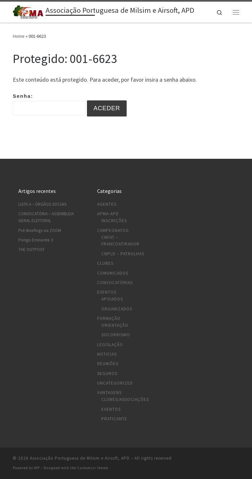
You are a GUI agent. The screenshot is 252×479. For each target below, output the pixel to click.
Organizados (116, 309)
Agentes (106, 204)
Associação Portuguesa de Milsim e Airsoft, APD (80, 458)
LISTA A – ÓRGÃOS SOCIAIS (42, 204)
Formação (108, 318)
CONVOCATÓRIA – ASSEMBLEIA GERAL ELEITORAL (46, 217)
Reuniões (107, 363)
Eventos (106, 292)
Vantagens (109, 392)
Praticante (114, 419)
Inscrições (114, 220)
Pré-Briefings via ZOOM (39, 230)
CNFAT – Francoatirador (120, 241)
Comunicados (112, 273)
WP (37, 468)
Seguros (107, 373)
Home (19, 36)
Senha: (49, 104)
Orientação (114, 325)
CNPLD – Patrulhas (122, 254)
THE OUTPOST (31, 249)
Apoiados (112, 299)
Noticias (107, 354)
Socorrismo (115, 335)
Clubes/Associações (125, 399)
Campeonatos (113, 230)
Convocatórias (115, 282)
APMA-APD (108, 214)
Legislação (110, 344)
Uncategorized (115, 383)
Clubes (105, 263)
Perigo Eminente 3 (35, 240)
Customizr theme (92, 468)
